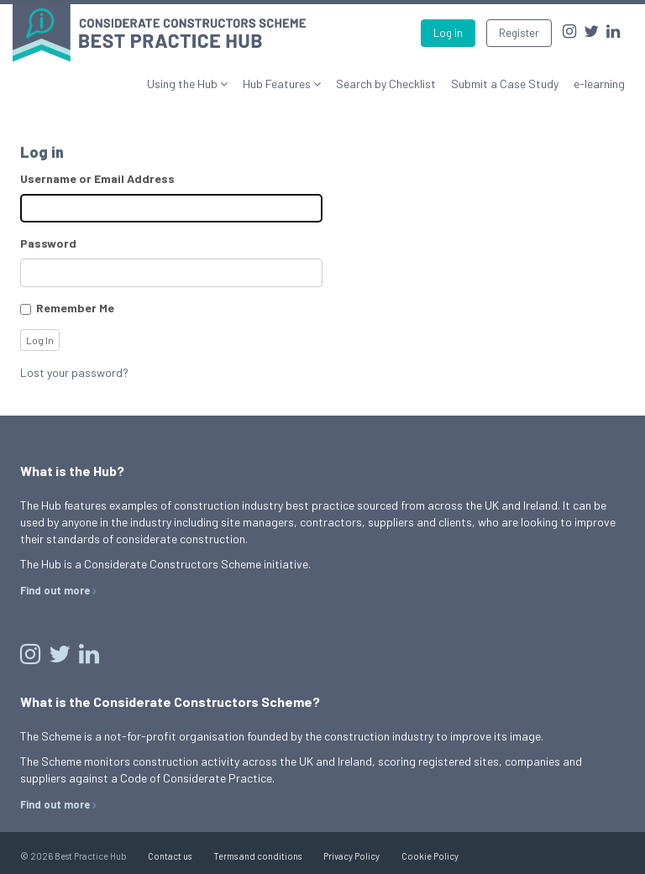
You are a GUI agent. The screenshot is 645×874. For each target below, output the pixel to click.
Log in (448, 32)
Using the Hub (183, 83)
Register (519, 32)
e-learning (599, 83)
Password (48, 243)
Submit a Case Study (504, 83)
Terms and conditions (257, 855)
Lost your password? (74, 372)
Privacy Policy (351, 855)
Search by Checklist (386, 83)
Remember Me (75, 308)
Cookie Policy (430, 855)
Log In (40, 340)
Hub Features (278, 83)
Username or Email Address (97, 178)
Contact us (169, 855)
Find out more (55, 590)
